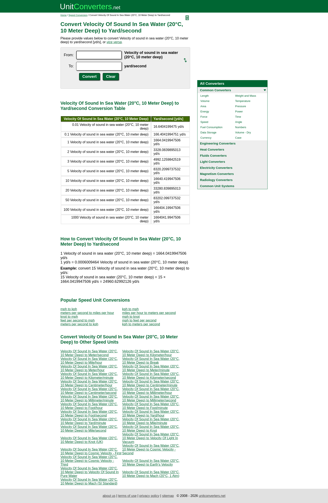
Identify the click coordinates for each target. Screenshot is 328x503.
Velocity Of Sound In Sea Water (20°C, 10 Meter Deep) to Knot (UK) (89, 440)
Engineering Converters (218, 143)
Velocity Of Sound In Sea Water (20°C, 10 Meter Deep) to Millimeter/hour (150, 391)
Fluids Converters (213, 155)
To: (71, 66)
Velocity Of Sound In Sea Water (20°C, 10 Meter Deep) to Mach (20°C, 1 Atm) (150, 474)
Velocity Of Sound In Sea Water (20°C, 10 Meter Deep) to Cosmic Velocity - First (91, 451)
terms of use (127, 496)
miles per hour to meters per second (149, 313)
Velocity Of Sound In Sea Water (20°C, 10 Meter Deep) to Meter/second (89, 353)
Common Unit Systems (217, 186)
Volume (204, 101)
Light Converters (212, 161)
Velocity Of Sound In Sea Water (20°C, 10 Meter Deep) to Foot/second (89, 413)
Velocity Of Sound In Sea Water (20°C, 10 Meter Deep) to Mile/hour (89, 360)
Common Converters (215, 90)
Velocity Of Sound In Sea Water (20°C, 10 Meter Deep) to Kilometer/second (150, 375)
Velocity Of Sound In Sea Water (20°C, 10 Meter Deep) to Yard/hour (150, 413)
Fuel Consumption (211, 127)
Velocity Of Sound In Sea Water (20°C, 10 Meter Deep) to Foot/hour (89, 406)
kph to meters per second (141, 324)
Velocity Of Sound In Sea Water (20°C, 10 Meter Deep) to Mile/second (89, 428)
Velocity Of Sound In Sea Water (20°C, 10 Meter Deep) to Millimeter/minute (89, 398)
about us (108, 496)
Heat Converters (212, 149)
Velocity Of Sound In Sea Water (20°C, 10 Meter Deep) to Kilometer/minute (89, 375)
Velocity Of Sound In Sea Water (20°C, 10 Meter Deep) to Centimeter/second (89, 391)
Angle (238, 122)
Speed (204, 122)
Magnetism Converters (217, 174)
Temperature (242, 101)
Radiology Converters (216, 180)
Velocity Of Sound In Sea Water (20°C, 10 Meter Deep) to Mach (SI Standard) (89, 481)
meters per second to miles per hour (87, 313)
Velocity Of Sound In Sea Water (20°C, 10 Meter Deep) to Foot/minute (150, 406)
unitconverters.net (212, 496)
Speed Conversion (78, 15)
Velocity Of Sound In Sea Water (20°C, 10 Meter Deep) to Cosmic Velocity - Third (89, 460)
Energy (204, 111)
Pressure (240, 106)
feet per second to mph (77, 320)
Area (203, 106)
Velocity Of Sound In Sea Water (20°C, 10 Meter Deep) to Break (150, 360)
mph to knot (131, 316)
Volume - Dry (243, 132)
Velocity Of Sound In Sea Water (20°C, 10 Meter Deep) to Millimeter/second (150, 398)
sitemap (168, 496)
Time (238, 116)
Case (238, 137)
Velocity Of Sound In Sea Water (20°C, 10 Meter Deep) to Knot (150, 428)
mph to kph (68, 309)
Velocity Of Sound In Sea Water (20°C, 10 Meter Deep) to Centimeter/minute (150, 383)
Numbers (240, 127)
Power (239, 111)
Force (203, 116)
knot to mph (69, 316)
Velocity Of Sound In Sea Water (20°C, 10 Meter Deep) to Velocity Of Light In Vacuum (150, 438)
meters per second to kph (79, 324)
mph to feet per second (139, 320)
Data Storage (208, 132)
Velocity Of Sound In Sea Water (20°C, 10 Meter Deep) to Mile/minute (150, 421)
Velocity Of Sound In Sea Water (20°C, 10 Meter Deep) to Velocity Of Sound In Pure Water (89, 472)
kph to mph (130, 309)
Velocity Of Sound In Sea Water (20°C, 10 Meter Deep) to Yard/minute (89, 421)
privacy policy (149, 496)
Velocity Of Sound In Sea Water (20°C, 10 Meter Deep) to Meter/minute (150, 368)
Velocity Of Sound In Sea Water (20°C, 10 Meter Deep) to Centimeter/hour (89, 383)
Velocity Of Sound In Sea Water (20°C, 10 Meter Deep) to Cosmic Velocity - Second (150, 449)
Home (63, 15)
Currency (205, 137)
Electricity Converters (216, 167)
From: (69, 55)
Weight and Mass (245, 95)
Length (204, 95)
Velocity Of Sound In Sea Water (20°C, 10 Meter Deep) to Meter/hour (89, 368)
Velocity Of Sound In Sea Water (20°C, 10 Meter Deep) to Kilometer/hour (150, 353)
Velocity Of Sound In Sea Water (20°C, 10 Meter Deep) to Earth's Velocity (150, 462)
